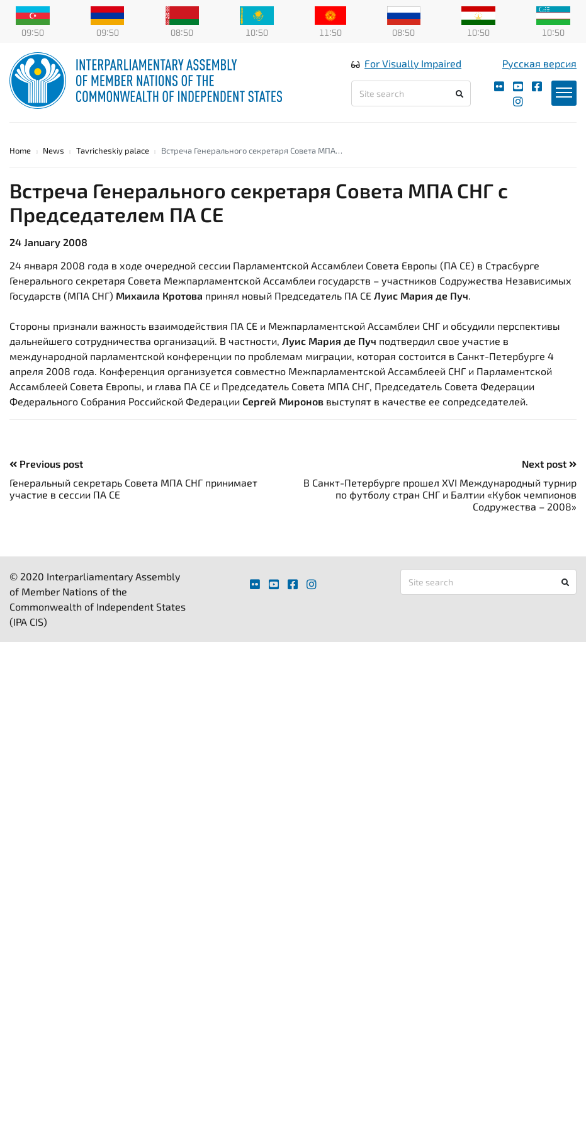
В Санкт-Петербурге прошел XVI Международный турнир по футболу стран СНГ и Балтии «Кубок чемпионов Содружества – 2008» (440, 494)
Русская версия (539, 63)
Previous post (46, 464)
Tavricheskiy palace (112, 150)
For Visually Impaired (412, 63)
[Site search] (410, 93)
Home (20, 150)
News (53, 150)
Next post (549, 464)
